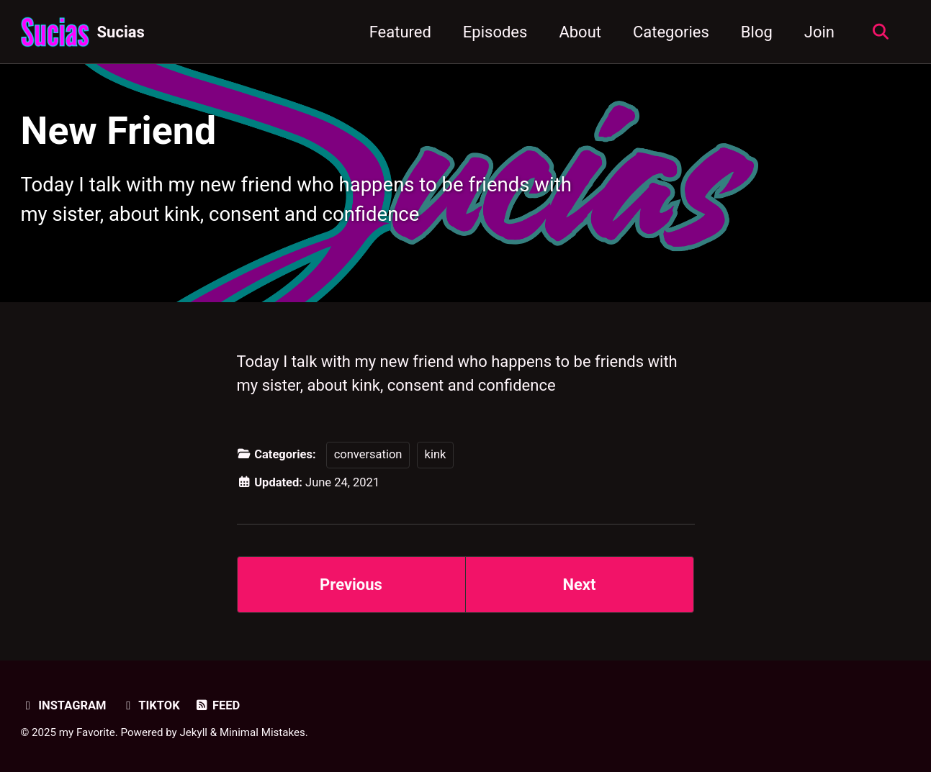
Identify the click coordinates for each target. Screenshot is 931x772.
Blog (757, 32)
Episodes (495, 32)
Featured (400, 32)
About (580, 32)
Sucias (121, 32)
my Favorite (87, 732)
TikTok (150, 705)
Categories (671, 32)
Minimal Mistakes (262, 732)
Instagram (64, 705)
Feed (217, 705)
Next (578, 585)
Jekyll (194, 732)
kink (435, 454)
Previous (351, 585)
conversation (368, 454)
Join (819, 32)
